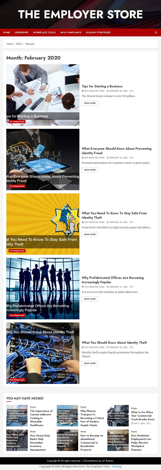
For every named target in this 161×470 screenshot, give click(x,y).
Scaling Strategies (98, 32)
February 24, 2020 (118, 158)
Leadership (21, 32)
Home (6, 32)
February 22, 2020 (118, 347)
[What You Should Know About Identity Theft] (42, 353)
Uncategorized (17, 121)
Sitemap (117, 466)
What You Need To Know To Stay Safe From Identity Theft (114, 215)
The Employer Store (80, 14)
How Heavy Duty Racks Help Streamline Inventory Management (40, 443)
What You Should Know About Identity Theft (114, 342)
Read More (90, 103)
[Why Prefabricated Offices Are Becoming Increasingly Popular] (42, 288)
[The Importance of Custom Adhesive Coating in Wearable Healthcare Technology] (17, 415)
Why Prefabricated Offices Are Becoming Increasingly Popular (113, 280)
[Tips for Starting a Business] (42, 95)
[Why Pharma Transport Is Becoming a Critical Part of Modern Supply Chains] (67, 415)
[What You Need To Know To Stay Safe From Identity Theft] (42, 224)
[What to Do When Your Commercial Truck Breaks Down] (118, 415)
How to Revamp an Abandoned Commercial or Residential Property (91, 443)
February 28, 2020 (118, 91)
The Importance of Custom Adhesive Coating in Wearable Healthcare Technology (41, 419)
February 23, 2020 (118, 287)
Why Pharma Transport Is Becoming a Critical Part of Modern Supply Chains (92, 418)
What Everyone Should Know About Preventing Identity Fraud (116, 150)
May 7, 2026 (139, 423)
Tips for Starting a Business (102, 86)
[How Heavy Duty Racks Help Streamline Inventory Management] (17, 440)
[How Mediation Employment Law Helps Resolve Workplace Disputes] (118, 440)
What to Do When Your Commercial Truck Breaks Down (143, 415)
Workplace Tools (44, 32)
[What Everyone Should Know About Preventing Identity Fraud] (42, 159)
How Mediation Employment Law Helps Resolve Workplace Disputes (141, 443)
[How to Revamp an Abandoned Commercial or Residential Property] (67, 440)
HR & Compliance (70, 32)
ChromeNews (90, 461)
